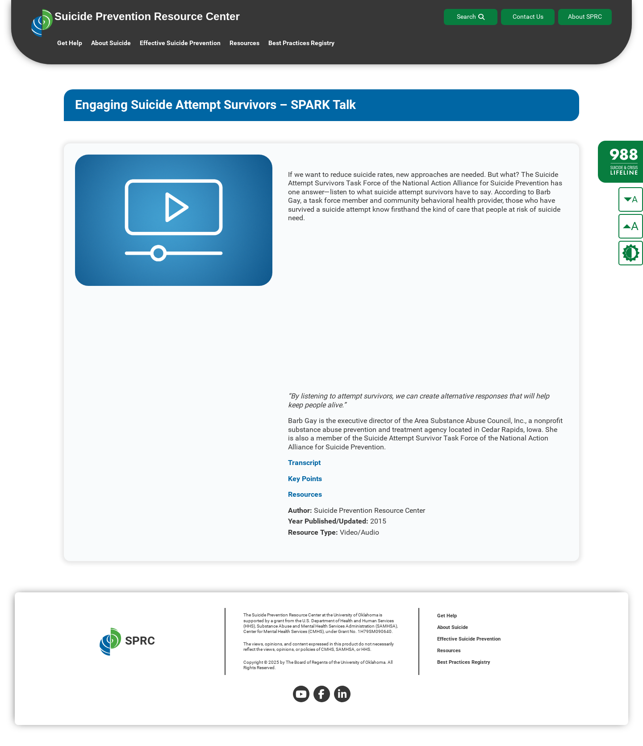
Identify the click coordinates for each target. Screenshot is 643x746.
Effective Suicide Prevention (469, 639)
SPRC (127, 642)
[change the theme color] (630, 253)
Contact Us (528, 16)
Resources (449, 651)
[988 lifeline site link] (620, 162)
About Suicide (111, 42)
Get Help (69, 42)
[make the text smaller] (630, 199)
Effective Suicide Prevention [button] (180, 42)
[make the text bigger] (630, 226)
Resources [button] (244, 42)
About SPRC (585, 16)
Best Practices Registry (301, 42)
